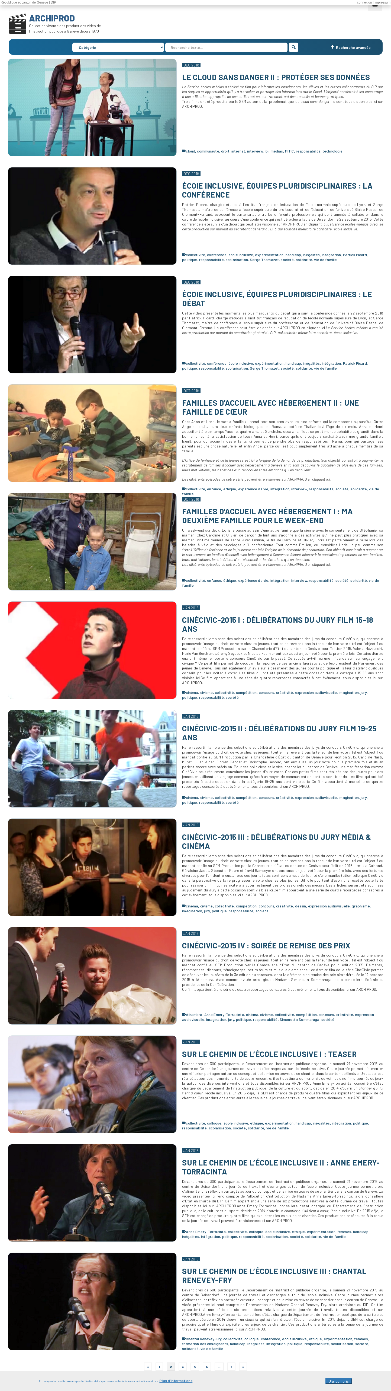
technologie (332, 151)
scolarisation (237, 259)
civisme (206, 692)
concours (266, 692)
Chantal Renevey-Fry (203, 1338)
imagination (349, 692)
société (287, 259)
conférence (216, 254)
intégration (331, 254)
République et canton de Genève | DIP (28, 2)
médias (277, 151)
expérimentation (269, 254)
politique (189, 259)
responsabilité (308, 151)
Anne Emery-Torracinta (224, 1014)
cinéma (192, 692)
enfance (214, 489)
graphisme (361, 906)
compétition (246, 692)
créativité (284, 692)
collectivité (195, 254)
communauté (208, 151)
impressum (382, 2)
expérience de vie (253, 489)
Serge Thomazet (264, 259)
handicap (293, 254)
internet (238, 151)
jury (364, 692)
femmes (344, 1231)
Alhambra (194, 1014)
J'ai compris (339, 1381)
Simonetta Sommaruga (299, 1019)
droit (225, 151)
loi (267, 151)
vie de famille (325, 259)
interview (255, 151)
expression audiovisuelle (316, 692)
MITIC (289, 151)
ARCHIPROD (52, 18)
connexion (364, 2)
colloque (214, 1123)
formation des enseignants (205, 1343)
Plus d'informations (175, 1381)
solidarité (304, 259)
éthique (229, 489)
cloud (190, 151)
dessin (300, 906)
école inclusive (240, 254)
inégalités (311, 254)
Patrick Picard (355, 254)
